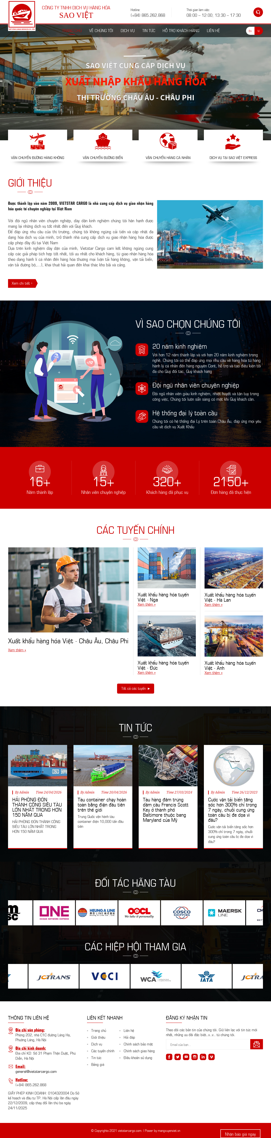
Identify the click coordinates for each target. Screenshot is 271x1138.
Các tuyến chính (102, 1050)
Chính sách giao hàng (139, 1050)
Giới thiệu (98, 1037)
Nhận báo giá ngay (240, 1134)
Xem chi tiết (21, 282)
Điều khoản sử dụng (138, 1057)
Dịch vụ (128, 30)
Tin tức (148, 30)
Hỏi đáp (129, 1037)
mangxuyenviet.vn (169, 1130)
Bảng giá (97, 1064)
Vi (258, 31)
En (250, 31)
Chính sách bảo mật (138, 1043)
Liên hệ (213, 30)
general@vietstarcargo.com (36, 1071)
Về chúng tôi (101, 30)
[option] (135, 79)
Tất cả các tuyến (133, 688)
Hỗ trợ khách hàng (181, 30)
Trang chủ (72, 30)
